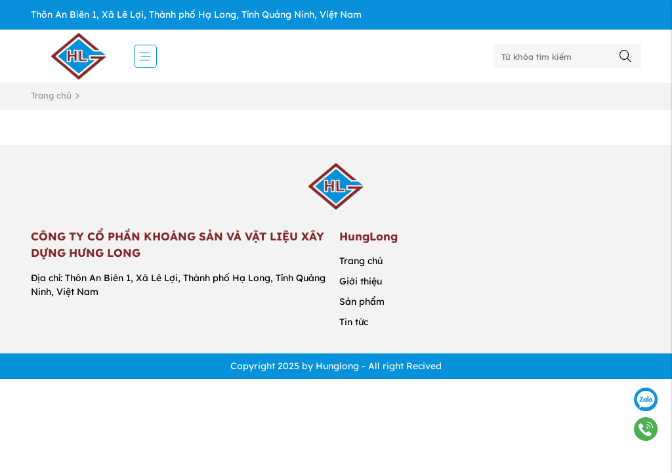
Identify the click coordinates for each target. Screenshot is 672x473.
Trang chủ (51, 95)
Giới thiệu (360, 281)
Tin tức (353, 322)
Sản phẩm (362, 301)
